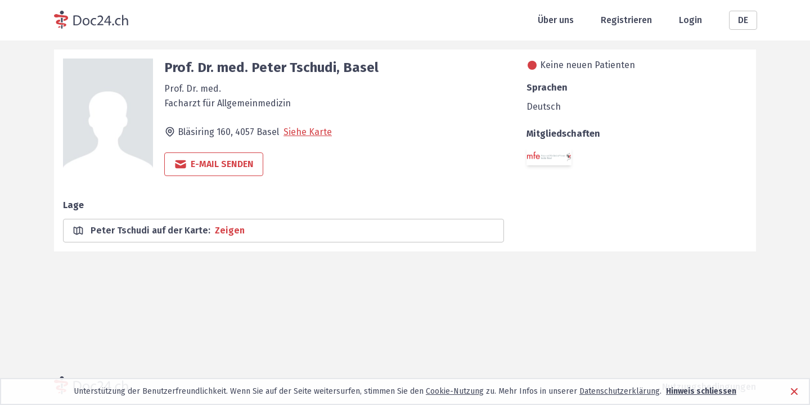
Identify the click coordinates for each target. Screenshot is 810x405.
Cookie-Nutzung (455, 391)
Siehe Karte (308, 132)
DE (743, 20)
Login (690, 20)
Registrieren (626, 20)
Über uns (556, 20)
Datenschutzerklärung (619, 391)
